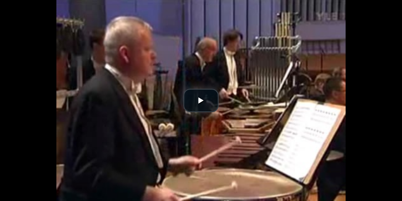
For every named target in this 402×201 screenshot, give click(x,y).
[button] (201, 100)
